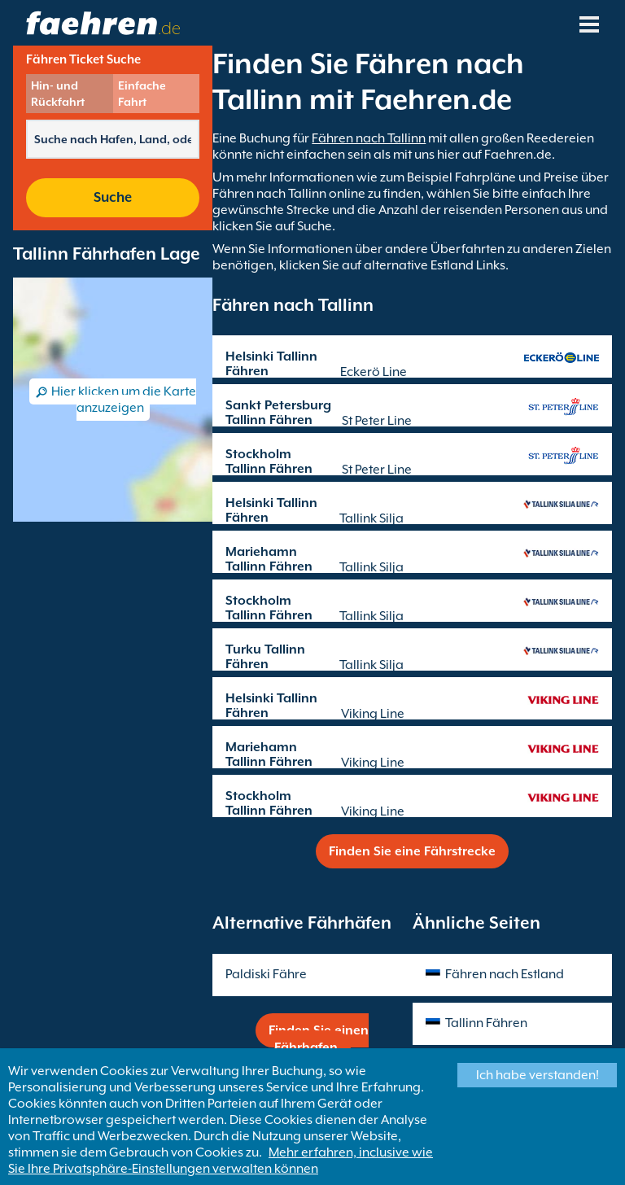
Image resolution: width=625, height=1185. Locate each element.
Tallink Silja (371, 518)
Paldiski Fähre (266, 974)
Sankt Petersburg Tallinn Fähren (278, 412)
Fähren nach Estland (504, 974)
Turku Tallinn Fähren (265, 656)
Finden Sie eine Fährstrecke (412, 851)
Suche (113, 197)
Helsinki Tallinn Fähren (271, 363)
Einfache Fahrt (142, 93)
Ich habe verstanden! (537, 1075)
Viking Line (372, 713)
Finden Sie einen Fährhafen (319, 1039)
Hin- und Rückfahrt (58, 93)
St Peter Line (377, 420)
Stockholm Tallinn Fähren (268, 461)
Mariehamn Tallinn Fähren (268, 559)
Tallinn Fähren (486, 1023)
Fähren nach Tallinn (369, 138)
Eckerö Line (373, 372)
